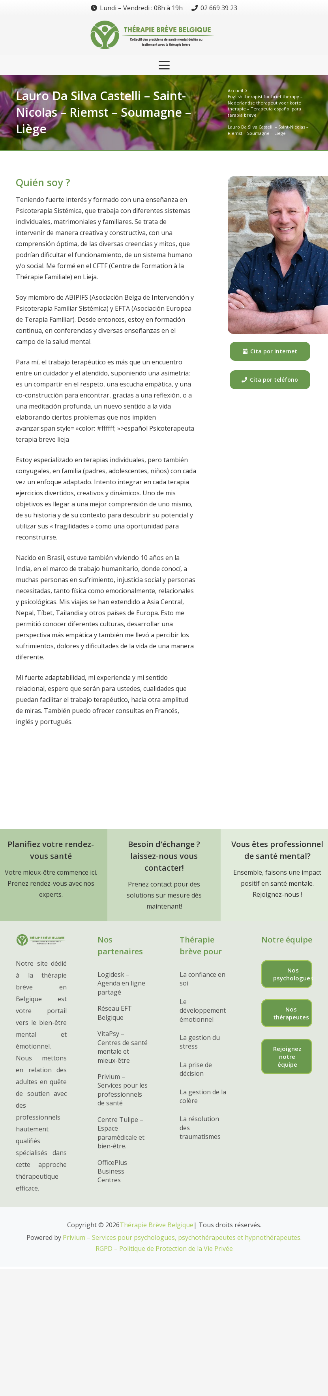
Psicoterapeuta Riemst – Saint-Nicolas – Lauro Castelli (120, 758)
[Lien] (164, 35)
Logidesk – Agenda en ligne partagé (121, 983)
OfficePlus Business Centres (112, 1171)
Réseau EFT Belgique (114, 1012)
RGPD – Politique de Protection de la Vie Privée (164, 1248)
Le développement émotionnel (203, 1010)
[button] (164, 65)
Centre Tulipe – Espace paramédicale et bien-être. (120, 1132)
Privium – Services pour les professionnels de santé (122, 1089)
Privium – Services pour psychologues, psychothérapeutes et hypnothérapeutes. (182, 1237)
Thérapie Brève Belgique (156, 1225)
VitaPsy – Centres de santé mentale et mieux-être (122, 1046)
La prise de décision (196, 1069)
